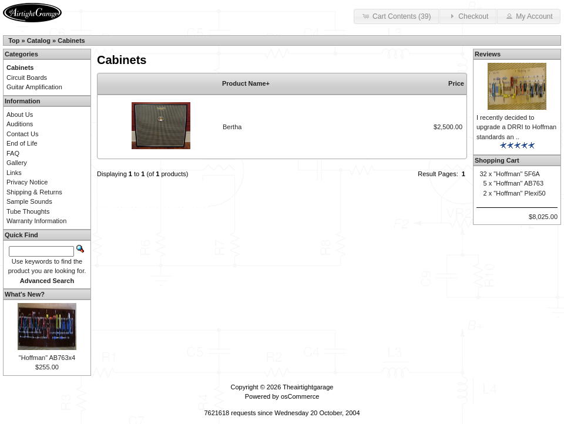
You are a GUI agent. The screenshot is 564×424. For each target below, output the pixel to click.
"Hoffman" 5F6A (517, 173)
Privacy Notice (27, 182)
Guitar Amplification (34, 86)
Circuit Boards (26, 77)
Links (14, 172)
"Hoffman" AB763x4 (47, 357)
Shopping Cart (497, 160)
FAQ (12, 153)
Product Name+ (246, 83)
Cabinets (71, 40)
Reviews (488, 54)
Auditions (19, 123)
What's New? (25, 294)
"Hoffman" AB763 (518, 183)
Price (456, 83)
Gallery (16, 162)
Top (13, 40)
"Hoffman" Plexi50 (519, 193)
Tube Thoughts (27, 211)
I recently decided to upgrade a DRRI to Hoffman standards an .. (516, 127)
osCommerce (300, 396)
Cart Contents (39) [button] (396, 16)
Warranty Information (36, 220)
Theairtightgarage (308, 387)
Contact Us (22, 133)
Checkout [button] (467, 16)
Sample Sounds (29, 201)
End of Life (22, 143)
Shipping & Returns (34, 192)
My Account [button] (529, 16)
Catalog (39, 40)
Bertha (232, 126)
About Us (19, 114)
